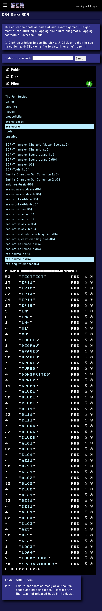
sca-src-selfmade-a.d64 (23, 244)
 (26, 282)
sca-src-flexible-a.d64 (22, 199)
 (26, 495)
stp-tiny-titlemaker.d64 (22, 264)
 (35, 374)
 (28, 437)
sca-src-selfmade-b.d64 (23, 249)
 (26, 518)
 (28, 431)
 (26, 288)
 (26, 420)
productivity (14, 116)
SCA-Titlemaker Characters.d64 (28, 149)
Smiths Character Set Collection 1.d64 (33, 174)
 (26, 472)
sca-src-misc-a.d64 (20, 214)
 (25, 317)
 (25, 529)
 (26, 523)
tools (9, 131)
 (29, 357)
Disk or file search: (18, 58)
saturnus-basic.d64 (19, 184)
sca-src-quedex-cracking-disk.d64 (30, 239)
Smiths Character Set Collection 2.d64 (33, 179)
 (26, 500)
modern (11, 111)
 (25, 322)
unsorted (11, 136)
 (26, 305)
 (28, 426)
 (28, 368)
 (28, 386)
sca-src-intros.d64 (19, 209)
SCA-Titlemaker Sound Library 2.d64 (31, 159)
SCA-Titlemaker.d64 (20, 164)
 (29, 351)
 (26, 506)
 (26, 512)
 (26, 414)
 (26, 552)
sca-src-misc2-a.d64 (21, 224)
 (29, 345)
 (32, 276)
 (26, 546)
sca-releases (15, 121)
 (37, 564)
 (29, 340)
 (24, 334)
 (26, 443)
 (28, 397)
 (28, 380)
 (28, 391)
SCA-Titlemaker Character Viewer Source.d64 (38, 144)
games (10, 101)
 (26, 454)
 (26, 460)
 (26, 294)
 (25, 541)
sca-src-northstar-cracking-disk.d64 (32, 234)
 (26, 449)
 (24, 328)
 (28, 403)
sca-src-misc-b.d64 (20, 219)
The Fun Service (16, 96)
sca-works (13, 126)
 (26, 409)
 (26, 466)
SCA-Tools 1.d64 (17, 169)
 (26, 483)
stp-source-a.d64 (18, 254)
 (24, 311)
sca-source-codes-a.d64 (23, 189)
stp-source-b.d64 (18, 259)
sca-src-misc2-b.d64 (21, 229)
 (25, 535)
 (35, 558)
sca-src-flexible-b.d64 (22, 204)
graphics (11, 106)
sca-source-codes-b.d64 (23, 194)
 (26, 299)
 (26, 478)
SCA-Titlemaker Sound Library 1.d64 (31, 154)
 (29, 363)
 (26, 489)
